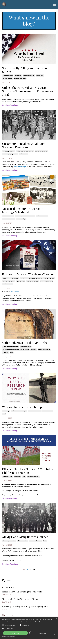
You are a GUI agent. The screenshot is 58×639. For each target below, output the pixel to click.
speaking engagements (10, 154)
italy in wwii (39, 75)
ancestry (5, 278)
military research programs (25, 151)
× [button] (56, 619)
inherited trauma (29, 216)
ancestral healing (8, 216)
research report (47, 411)
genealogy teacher (9, 151)
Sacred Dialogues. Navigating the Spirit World (22, 592)
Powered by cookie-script (8, 637)
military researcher (9, 281)
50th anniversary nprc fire (11, 346)
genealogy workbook (35, 278)
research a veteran (20, 78)
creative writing (8, 75)
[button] (29, 629)
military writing (7, 78)
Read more (42, 622)
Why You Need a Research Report (24, 407)
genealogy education (9, 541)
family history (14, 278)
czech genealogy (25, 346)
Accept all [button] (15, 633)
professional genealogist (18, 411)
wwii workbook (7, 284)
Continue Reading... (10, 105)
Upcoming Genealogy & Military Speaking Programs (23, 145)
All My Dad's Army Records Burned (25, 537)
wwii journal (49, 281)
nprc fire (33, 349)
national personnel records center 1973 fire (16, 349)
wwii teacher (23, 154)
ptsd (24, 476)
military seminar (23, 541)
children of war (7, 476)
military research (42, 216)
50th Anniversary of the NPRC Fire (25, 342)
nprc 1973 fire (21, 281)
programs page (20, 166)
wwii (41, 281)
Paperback (15, 292)
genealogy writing (29, 75)
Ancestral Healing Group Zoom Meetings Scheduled (22, 210)
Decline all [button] (42, 633)
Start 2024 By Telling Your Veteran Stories (24, 69)
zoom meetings (21, 219)
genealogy (18, 75)
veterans (5, 352)
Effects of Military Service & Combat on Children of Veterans (28, 470)
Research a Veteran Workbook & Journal (28, 274)
